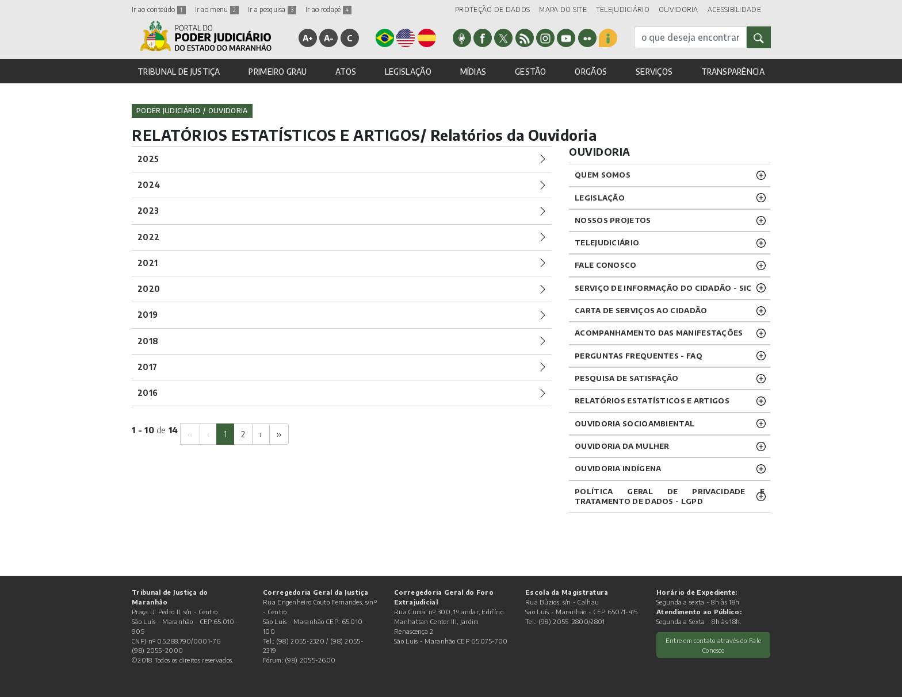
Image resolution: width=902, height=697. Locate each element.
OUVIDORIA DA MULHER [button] (622, 445)
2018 (147, 341)
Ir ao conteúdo (159, 9)
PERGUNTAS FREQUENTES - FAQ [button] (638, 355)
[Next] (260, 434)
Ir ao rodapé (328, 9)
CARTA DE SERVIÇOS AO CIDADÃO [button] (641, 310)
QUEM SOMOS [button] (602, 174)
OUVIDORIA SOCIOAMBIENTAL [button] (634, 423)
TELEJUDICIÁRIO (622, 9)
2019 (147, 314)
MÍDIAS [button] (473, 71)
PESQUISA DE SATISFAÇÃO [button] (627, 378)
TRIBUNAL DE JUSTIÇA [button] (178, 71)
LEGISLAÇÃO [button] (408, 71)
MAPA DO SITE (563, 9)
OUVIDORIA (678, 9)
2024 (148, 185)
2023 (148, 210)
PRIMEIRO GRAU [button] (278, 71)
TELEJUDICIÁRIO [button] (607, 242)
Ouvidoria (228, 110)
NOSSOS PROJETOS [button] (613, 220)
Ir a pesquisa (272, 9)
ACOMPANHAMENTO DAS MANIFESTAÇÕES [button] (659, 332)
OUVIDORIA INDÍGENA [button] (618, 468)
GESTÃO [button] (530, 71)
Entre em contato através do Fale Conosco (714, 645)
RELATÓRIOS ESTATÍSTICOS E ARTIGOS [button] (652, 400)
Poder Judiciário (168, 110)
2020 (148, 289)
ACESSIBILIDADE (734, 9)
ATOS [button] (345, 71)
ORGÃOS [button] (591, 71)
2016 (147, 393)
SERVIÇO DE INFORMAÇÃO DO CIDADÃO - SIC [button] (663, 287)
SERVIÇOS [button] (654, 71)
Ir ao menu (217, 9)
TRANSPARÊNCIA (733, 71)
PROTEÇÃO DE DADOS (492, 9)
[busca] (690, 37)
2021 (147, 263)
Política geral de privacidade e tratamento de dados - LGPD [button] (670, 496)
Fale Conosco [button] (606, 264)
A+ (308, 38)
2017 (147, 367)
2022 (148, 237)
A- (329, 38)
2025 (148, 159)
